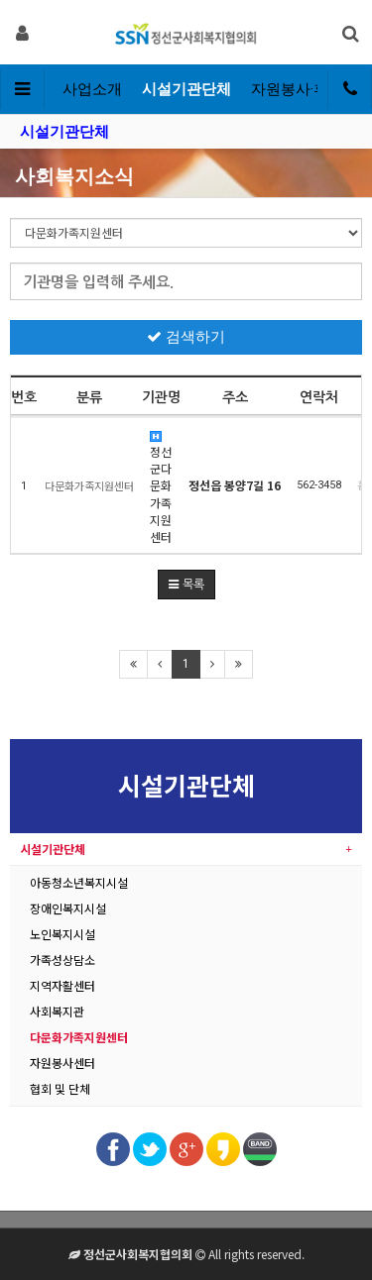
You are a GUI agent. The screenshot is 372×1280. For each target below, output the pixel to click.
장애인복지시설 (68, 908)
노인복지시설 (62, 933)
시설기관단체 (186, 89)
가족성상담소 (62, 959)
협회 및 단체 (60, 1088)
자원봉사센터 (62, 1062)
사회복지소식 (74, 176)
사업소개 (92, 89)
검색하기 (186, 337)
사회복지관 (57, 1011)
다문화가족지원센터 (79, 1036)
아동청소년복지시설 (79, 882)
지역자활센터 (62, 985)
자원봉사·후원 (297, 89)
